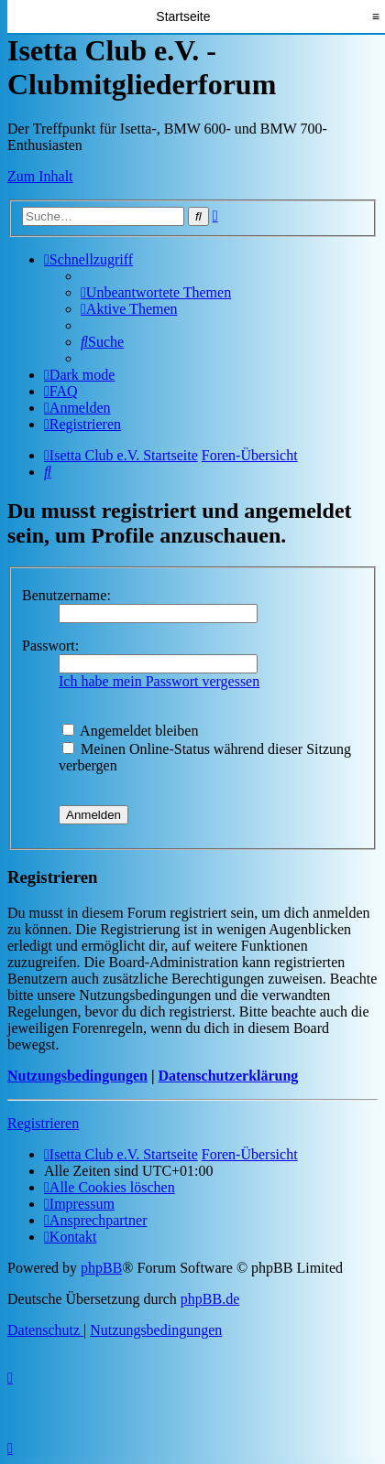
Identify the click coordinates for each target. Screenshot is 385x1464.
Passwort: (50, 645)
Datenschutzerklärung (228, 1075)
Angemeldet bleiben (130, 730)
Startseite (183, 16)
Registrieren (43, 1123)
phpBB (101, 1268)
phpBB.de (210, 1299)
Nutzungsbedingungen (77, 1075)
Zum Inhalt (40, 176)
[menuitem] (156, 292)
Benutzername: (66, 595)
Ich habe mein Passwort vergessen (159, 681)
